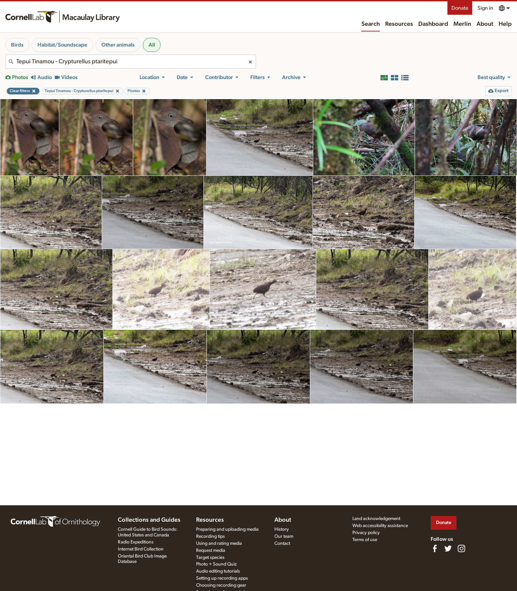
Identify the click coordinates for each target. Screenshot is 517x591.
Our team (283, 536)
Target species (210, 557)
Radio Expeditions (136, 542)
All (152, 45)
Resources (399, 24)
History (281, 529)
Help (505, 24)
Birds (17, 45)
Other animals (118, 45)
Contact (282, 543)
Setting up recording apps (222, 578)
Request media (210, 550)
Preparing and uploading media (227, 529)
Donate (459, 8)
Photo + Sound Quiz (216, 564)
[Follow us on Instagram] (461, 548)
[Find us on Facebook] (435, 548)
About (485, 24)
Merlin (462, 24)
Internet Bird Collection (141, 549)
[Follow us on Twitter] (448, 548)
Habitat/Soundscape (62, 45)
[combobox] (130, 61)
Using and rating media (219, 543)
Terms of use (364, 539)
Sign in (485, 8)
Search (370, 24)
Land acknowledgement (376, 518)
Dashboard (433, 24)
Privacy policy (366, 532)
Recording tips (210, 536)
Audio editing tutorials (218, 571)
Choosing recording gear (221, 585)
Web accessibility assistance (380, 525)
